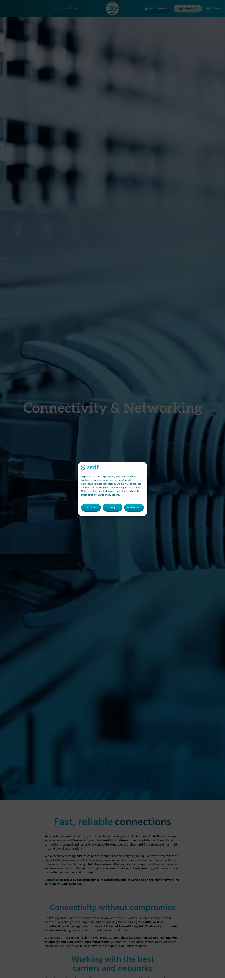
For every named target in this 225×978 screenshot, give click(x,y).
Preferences (134, 507)
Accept (91, 507)
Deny (112, 507)
